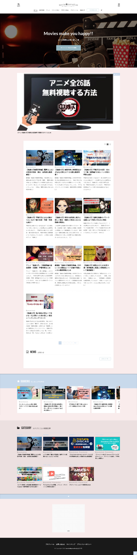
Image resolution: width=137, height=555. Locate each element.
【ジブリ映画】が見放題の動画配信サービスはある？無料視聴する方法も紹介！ (29, 485)
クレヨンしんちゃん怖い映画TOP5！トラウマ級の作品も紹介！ (28, 406)
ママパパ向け (55, 10)
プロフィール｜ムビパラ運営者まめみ (80, 485)
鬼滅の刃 (82, 10)
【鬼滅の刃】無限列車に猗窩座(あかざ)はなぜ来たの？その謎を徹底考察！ (68, 172)
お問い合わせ (60, 544)
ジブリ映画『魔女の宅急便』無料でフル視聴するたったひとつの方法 (55, 455)
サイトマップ (71, 544)
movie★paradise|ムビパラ (74, 548)
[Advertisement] (68, 517)
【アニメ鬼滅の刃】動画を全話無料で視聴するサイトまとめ (34, 132)
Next (75, 343)
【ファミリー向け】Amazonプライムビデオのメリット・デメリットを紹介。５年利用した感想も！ (107, 456)
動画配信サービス (74, 435)
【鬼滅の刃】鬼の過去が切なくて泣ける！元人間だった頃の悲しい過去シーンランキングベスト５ (39, 315)
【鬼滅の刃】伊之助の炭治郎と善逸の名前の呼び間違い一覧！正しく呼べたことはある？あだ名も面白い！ (53, 407)
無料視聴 (41, 10)
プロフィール (74, 10)
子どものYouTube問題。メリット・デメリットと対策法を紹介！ (55, 485)
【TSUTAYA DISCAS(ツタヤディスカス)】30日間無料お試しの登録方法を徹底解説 (81, 455)
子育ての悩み (65, 10)
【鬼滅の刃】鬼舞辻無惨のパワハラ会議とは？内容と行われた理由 (96, 218)
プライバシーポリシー (84, 544)
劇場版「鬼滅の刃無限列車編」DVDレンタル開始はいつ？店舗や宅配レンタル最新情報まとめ (68, 267)
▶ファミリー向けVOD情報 (68, 47)
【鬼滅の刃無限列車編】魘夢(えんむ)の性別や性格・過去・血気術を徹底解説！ (39, 172)
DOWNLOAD (93, 10)
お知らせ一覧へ (105, 358)
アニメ (48, 10)
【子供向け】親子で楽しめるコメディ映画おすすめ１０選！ (78, 405)
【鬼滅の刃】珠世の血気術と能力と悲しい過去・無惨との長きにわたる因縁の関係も (68, 219)
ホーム (35, 10)
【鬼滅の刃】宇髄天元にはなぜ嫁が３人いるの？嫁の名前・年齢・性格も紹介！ (39, 219)
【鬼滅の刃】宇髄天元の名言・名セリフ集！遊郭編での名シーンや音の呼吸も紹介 (96, 172)
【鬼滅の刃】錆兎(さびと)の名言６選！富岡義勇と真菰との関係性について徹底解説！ (96, 267)
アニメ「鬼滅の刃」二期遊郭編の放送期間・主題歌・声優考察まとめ (39, 266)
